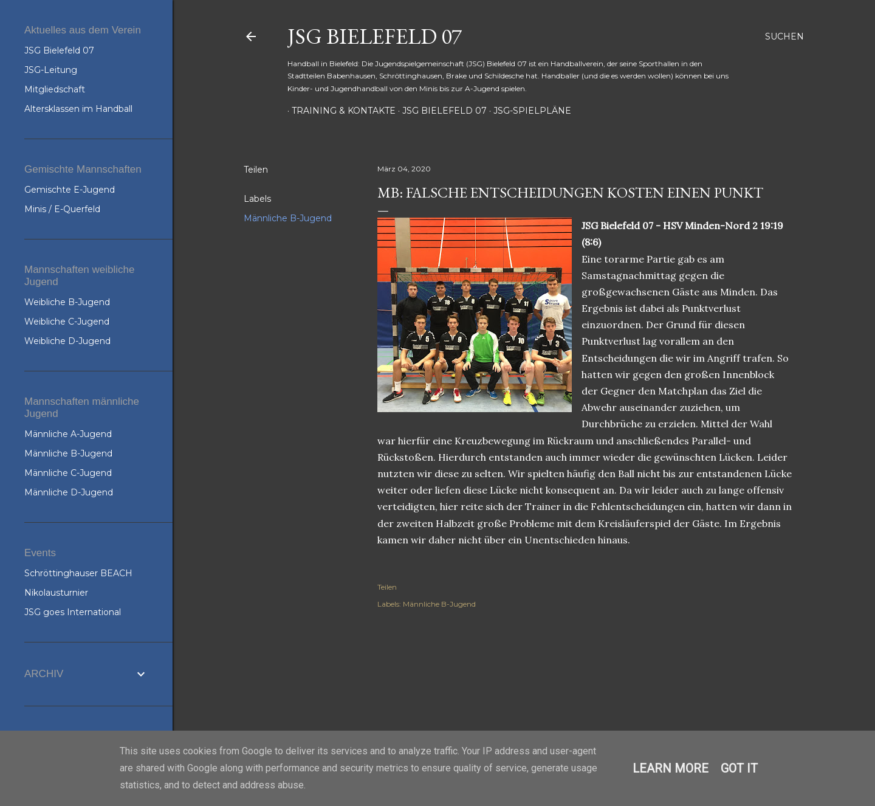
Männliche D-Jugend (68, 492)
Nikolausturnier (56, 592)
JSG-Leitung (50, 69)
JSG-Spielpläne (528, 110)
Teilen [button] (256, 169)
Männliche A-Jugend (68, 434)
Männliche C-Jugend (68, 472)
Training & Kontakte (339, 110)
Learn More (671, 768)
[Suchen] (784, 36)
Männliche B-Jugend (288, 218)
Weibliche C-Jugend (66, 321)
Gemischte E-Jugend (69, 189)
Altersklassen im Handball (78, 108)
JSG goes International (72, 612)
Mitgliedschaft (54, 89)
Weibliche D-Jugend (67, 341)
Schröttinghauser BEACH (78, 573)
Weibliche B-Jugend (67, 302)
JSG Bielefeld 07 (374, 36)
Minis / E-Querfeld (62, 209)
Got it (739, 768)
